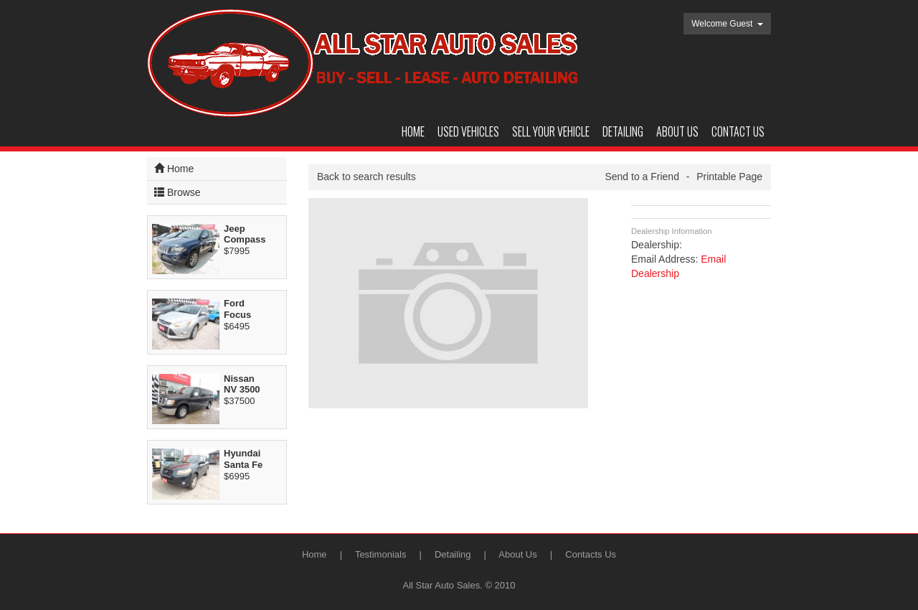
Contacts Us (590, 554)
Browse (177, 192)
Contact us (738, 131)
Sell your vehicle (551, 131)
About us (677, 131)
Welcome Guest (727, 24)
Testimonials (381, 554)
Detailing (453, 554)
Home (413, 131)
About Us (517, 554)
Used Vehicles (468, 131)
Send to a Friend (642, 176)
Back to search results (366, 176)
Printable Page (729, 176)
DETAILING (622, 131)
